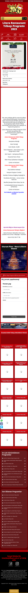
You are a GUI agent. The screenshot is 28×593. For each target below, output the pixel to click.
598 (25, 461)
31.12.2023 (21, 34)
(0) (8, 38)
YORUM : (4, 300)
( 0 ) (21, 38)
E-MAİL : (7, 292)
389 (25, 466)
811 (25, 458)
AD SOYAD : (8, 286)
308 (25, 469)
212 (25, 477)
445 (25, 463)
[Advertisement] (14, 103)
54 (25, 482)
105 (25, 479)
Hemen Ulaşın (14, 591)
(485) (8, 34)
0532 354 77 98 (6, 80)
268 (25, 471)
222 (25, 474)
